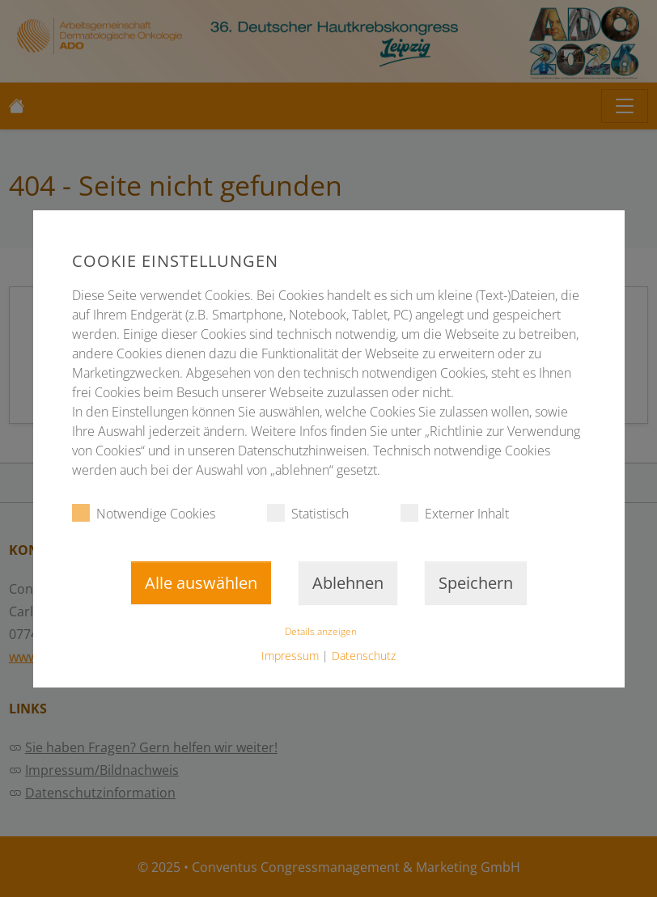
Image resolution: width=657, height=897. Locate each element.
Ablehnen (347, 583)
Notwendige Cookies (143, 513)
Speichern (475, 583)
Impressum (290, 655)
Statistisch (308, 513)
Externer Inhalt (455, 513)
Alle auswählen (200, 583)
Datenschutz (364, 655)
